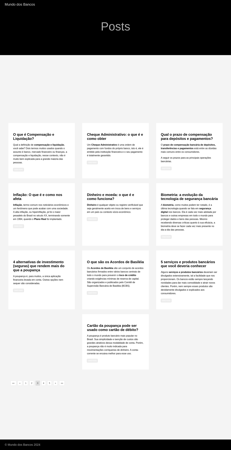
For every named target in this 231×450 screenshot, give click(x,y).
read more (18, 170)
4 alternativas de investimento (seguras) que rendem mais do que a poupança (38, 266)
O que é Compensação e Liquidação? (33, 136)
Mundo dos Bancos (20, 4)
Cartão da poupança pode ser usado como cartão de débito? (112, 328)
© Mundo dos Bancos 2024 (22, 444)
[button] (13, 383)
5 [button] (49, 383)
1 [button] (25, 383)
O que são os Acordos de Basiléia (115, 262)
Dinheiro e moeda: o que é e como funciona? (110, 197)
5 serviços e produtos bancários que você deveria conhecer (188, 264)
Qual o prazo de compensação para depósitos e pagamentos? (187, 136)
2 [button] (31, 383)
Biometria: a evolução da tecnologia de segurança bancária (189, 197)
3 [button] (37, 383)
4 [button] (43, 383)
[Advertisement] (115, 77)
